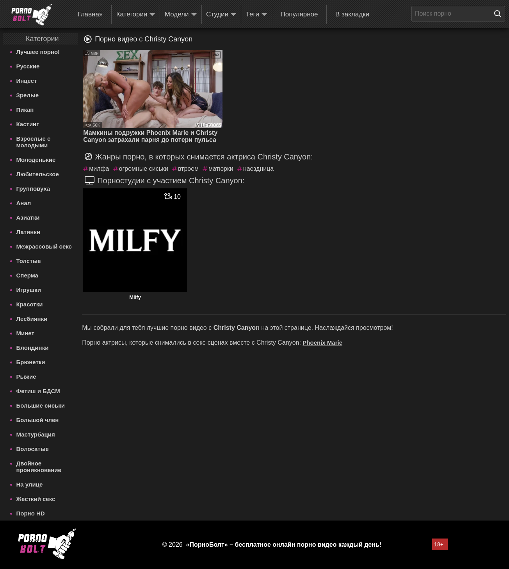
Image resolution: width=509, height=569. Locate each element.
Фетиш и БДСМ (38, 391)
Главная (90, 14)
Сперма (27, 275)
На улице (29, 484)
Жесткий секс (35, 499)
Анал (23, 203)
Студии (221, 15)
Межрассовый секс (44, 246)
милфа (99, 168)
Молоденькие (36, 159)
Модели (181, 15)
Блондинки (32, 347)
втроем (188, 168)
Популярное (299, 14)
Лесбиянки (32, 318)
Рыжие (26, 376)
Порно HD (30, 513)
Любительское (37, 174)
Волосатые (32, 449)
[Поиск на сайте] (499, 13)
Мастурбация (35, 434)
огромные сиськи (143, 168)
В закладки (352, 14)
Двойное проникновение (38, 466)
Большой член (37, 420)
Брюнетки (30, 362)
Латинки (28, 232)
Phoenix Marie (322, 342)
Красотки (29, 304)
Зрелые (27, 95)
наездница (258, 168)
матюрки (220, 168)
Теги (256, 15)
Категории (135, 15)
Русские (28, 66)
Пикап (25, 109)
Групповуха (33, 188)
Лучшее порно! (38, 51)
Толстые (28, 261)
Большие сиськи (40, 405)
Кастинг (27, 124)
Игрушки (28, 289)
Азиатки (28, 217)
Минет (25, 333)
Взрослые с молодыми (33, 142)
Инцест (26, 80)
